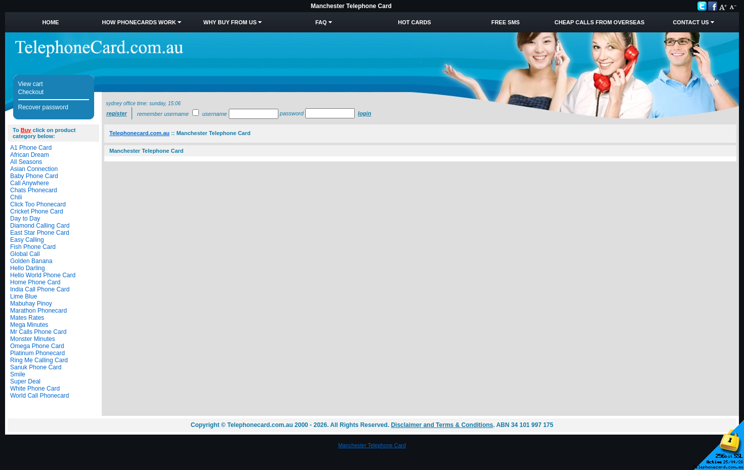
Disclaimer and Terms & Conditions (442, 425)
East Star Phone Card (39, 232)
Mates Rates (27, 317)
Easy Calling (27, 239)
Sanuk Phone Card (35, 367)
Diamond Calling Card (39, 225)
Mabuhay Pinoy (31, 303)
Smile (17, 374)
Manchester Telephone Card (372, 445)
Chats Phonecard (33, 190)
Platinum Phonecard (37, 353)
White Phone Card (35, 388)
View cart (30, 84)
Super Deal (25, 381)
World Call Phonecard (39, 395)
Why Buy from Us (230, 22)
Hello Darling (27, 268)
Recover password (43, 107)
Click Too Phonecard (38, 204)
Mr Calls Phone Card (38, 331)
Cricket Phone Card (36, 211)
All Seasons (26, 161)
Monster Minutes (32, 339)
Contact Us (691, 22)
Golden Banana (31, 261)
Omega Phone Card (37, 346)
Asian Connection (34, 169)
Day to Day (25, 218)
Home (50, 22)
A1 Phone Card (31, 147)
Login (364, 113)
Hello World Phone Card (42, 275)
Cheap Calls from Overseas (600, 22)
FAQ (321, 22)
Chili (16, 197)
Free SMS (505, 22)
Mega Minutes (29, 324)
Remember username (163, 114)
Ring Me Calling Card (39, 360)
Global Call (25, 254)
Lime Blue (23, 296)
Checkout (31, 92)
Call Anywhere (29, 183)
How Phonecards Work (139, 22)
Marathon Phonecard (38, 310)
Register (116, 113)
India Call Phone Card (39, 289)
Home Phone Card (35, 282)
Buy (26, 130)
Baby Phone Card (34, 176)
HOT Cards (414, 22)
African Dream (29, 154)
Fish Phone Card (33, 246)
